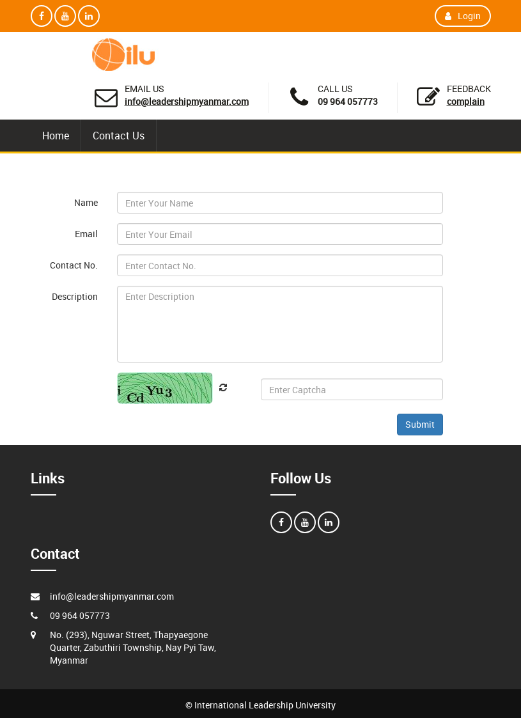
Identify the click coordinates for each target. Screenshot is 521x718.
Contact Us (118, 136)
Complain (466, 101)
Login (463, 16)
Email (86, 234)
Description (75, 296)
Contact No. (74, 265)
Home (55, 136)
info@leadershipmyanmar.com (187, 101)
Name (86, 202)
